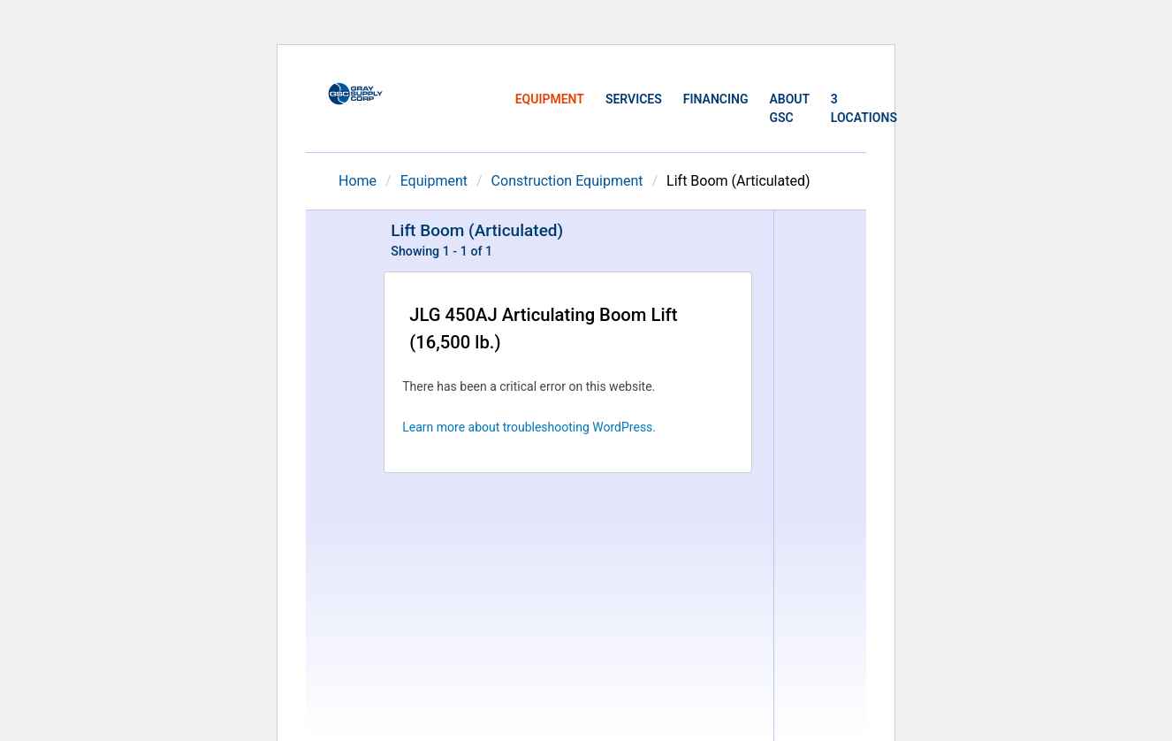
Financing (716, 99)
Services (633, 99)
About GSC (789, 108)
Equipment (549, 99)
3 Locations (864, 108)
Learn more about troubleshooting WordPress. (529, 427)
